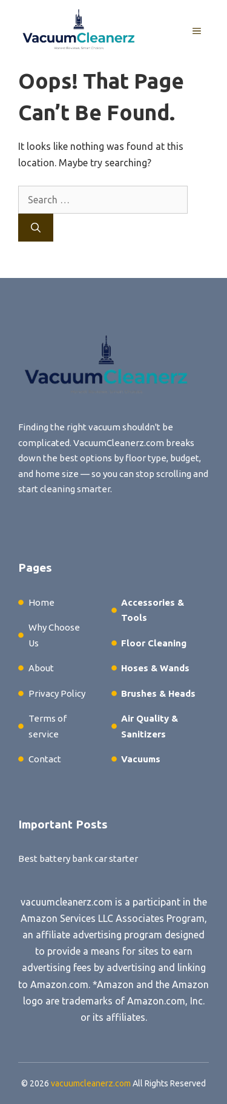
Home (41, 602)
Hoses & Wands (155, 668)
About (41, 668)
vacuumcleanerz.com (67, 901)
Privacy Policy (56, 693)
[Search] (35, 228)
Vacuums (140, 759)
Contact (44, 759)
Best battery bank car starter (78, 858)
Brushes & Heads (158, 693)
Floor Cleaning (153, 643)
